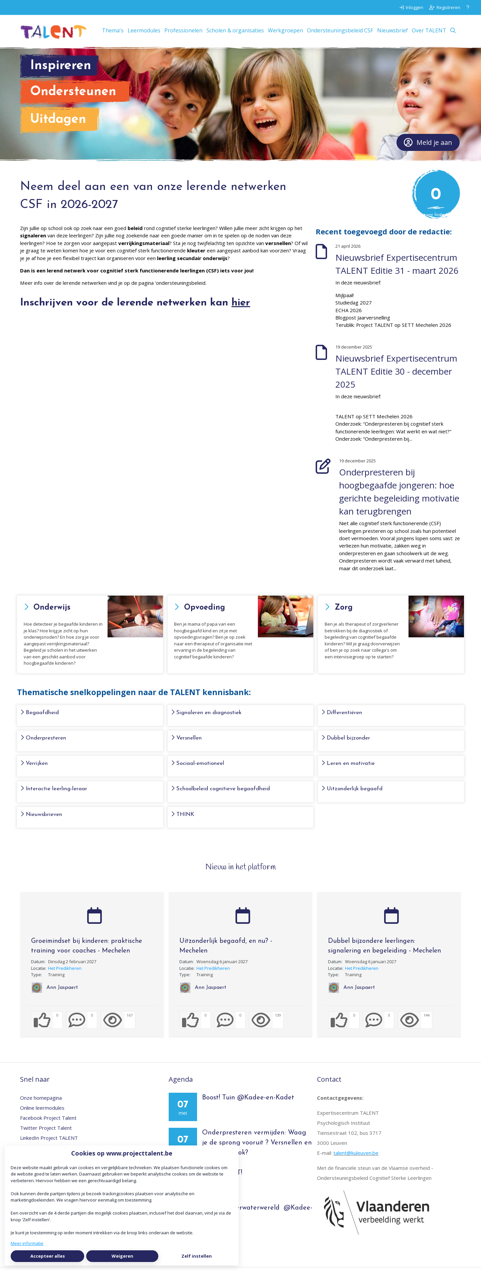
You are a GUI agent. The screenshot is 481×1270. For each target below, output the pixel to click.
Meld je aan (428, 145)
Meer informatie (27, 1243)
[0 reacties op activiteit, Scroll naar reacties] (81, 1023)
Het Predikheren (65, 971)
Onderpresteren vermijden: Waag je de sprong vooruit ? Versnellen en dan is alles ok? (257, 1145)
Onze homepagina (41, 1100)
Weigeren (122, 1256)
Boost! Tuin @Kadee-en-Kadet (248, 1100)
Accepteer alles (47, 1256)
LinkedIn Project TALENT (49, 1140)
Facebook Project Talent (48, 1120)
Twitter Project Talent (46, 1130)
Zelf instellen (196, 1256)
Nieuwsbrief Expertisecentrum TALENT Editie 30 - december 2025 (396, 374)
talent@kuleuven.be (355, 1155)
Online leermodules (42, 1110)
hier (240, 305)
